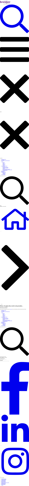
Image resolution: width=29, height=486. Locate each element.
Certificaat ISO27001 (3, 479)
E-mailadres (2, 358)
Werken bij (4, 163)
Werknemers (4, 173)
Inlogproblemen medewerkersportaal (5, 160)
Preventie (4, 166)
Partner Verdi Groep (3, 481)
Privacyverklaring (3, 484)
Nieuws (4, 164)
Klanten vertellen (3, 174)
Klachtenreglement (3, 483)
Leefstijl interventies (5, 170)
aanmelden (1, 360)
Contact (4, 165)
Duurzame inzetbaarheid (5, 167)
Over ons (4, 162)
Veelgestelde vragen (3, 172)
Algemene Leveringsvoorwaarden (5, 482)
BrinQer (2, 161)
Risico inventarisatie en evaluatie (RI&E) (7, 169)
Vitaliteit (4, 168)
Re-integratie (2, 171)
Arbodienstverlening (3, 159)
